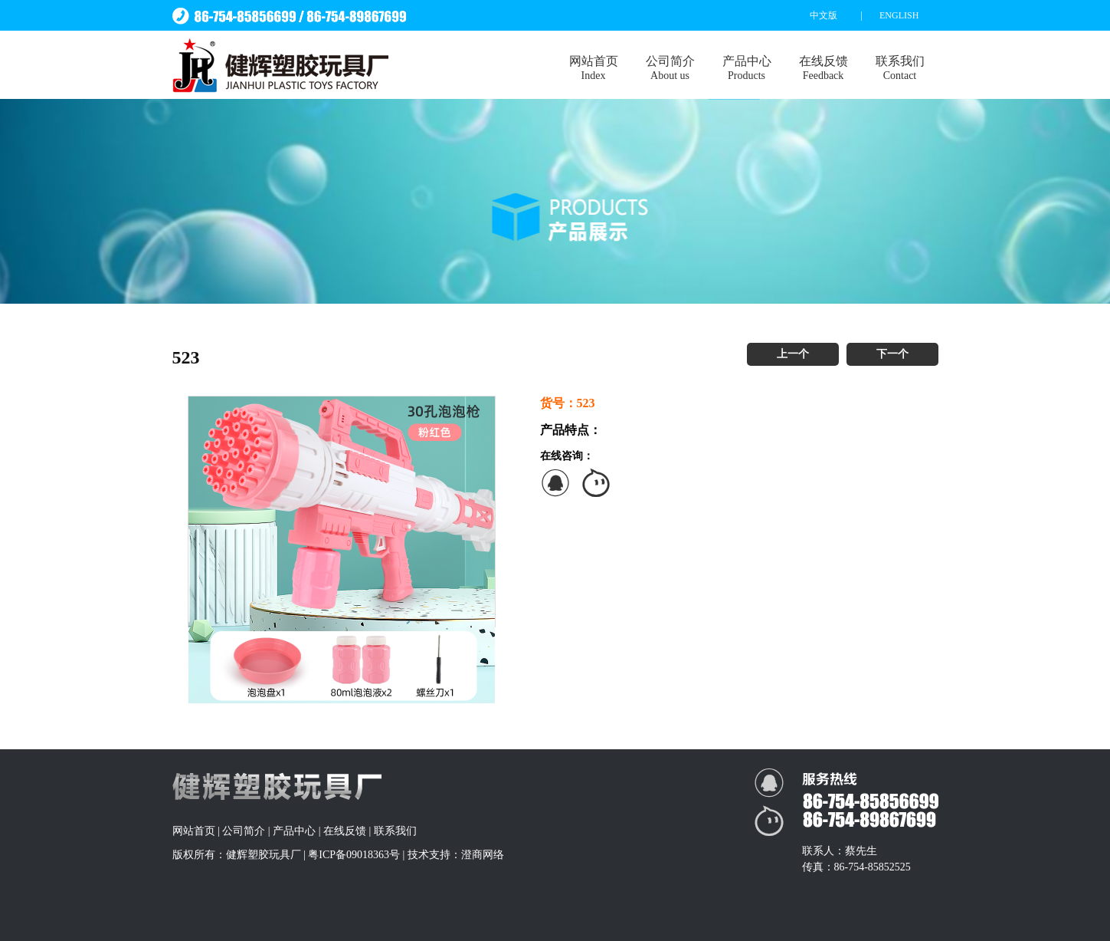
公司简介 (670, 68)
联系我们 (900, 68)
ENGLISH (898, 15)
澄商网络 (482, 854)
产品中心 (747, 68)
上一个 (793, 354)
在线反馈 (823, 68)
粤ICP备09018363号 (354, 854)
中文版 (823, 15)
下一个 (892, 354)
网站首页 (593, 68)
